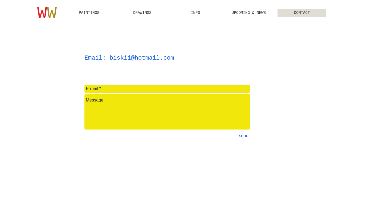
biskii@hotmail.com (141, 58)
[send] (243, 136)
